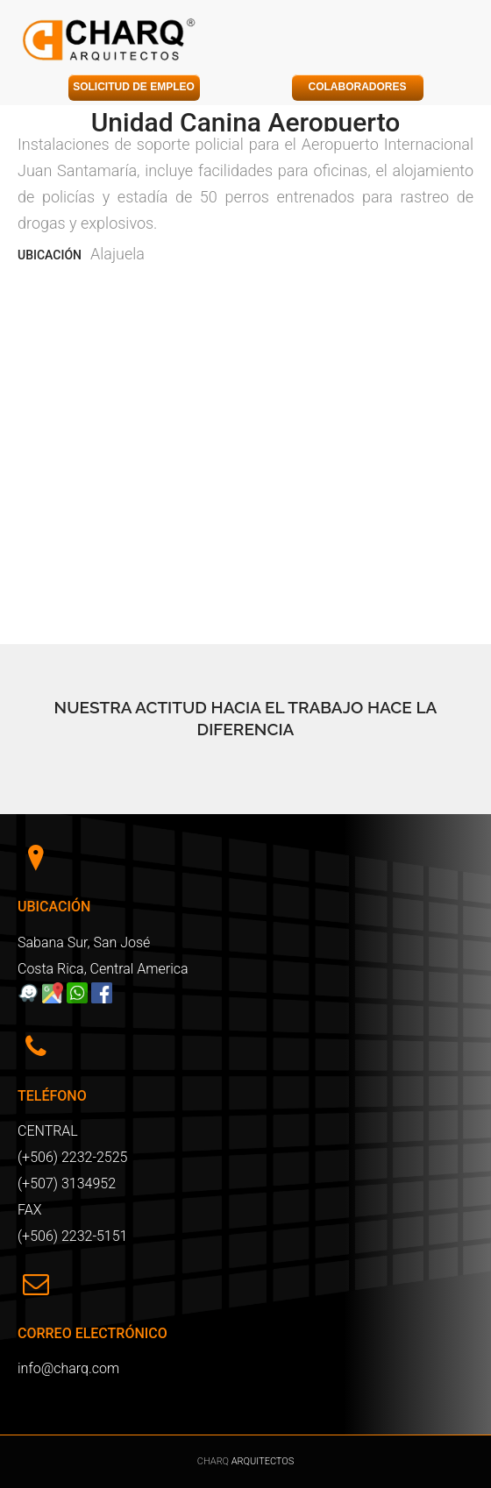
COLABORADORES (357, 87)
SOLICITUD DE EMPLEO (134, 87)
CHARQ (214, 1461)
